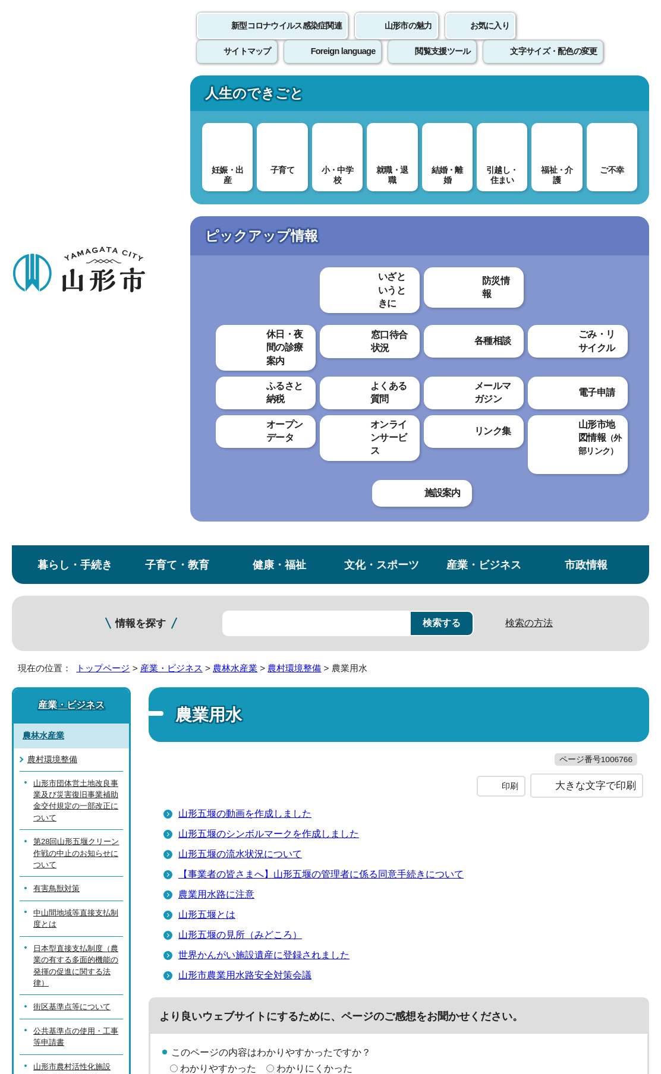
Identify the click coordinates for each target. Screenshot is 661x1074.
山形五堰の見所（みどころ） (240, 492)
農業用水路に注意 (216, 451)
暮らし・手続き (74, 97)
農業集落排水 (56, 670)
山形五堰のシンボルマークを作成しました (268, 391)
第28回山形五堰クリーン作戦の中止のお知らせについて (76, 385)
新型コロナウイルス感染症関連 (286, 38)
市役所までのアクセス (142, 961)
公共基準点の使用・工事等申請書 (75, 569)
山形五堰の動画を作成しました (244, 370)
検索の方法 (529, 155)
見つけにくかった (314, 667)
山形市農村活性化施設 (72, 599)
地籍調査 (48, 622)
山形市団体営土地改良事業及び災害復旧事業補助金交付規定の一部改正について (75, 333)
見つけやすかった (218, 667)
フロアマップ (42, 961)
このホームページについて (66, 783)
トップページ (103, 200)
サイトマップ (485, 783)
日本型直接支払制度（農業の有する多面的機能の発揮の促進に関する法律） (75, 498)
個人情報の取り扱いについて (220, 783)
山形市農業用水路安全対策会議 (244, 532)
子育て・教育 (177, 97)
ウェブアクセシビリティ (369, 783)
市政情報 (586, 97)
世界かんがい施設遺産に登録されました (264, 512)
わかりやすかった (218, 625)
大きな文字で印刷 (595, 343)
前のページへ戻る (522, 746)
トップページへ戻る (621, 746)
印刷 (510, 343)
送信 (400, 693)
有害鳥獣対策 (56, 421)
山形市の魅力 (408, 38)
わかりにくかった (314, 625)
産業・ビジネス (483, 97)
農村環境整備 (294, 200)
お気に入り (489, 38)
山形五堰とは (206, 471)
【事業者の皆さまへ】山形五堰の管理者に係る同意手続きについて (321, 431)
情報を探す (140, 156)
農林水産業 (235, 200)
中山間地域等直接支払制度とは (75, 451)
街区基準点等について (72, 539)
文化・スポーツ (381, 97)
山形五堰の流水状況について (240, 411)
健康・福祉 (279, 97)
